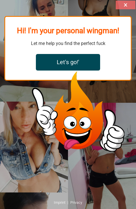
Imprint (59, 202)
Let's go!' (68, 62)
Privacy (76, 202)
